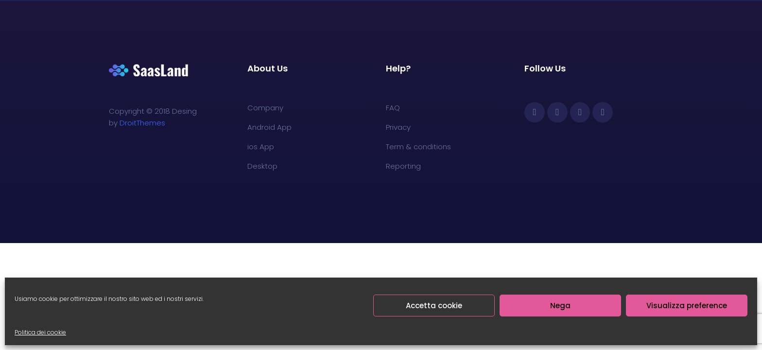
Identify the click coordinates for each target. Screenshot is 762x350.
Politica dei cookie (40, 332)
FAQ (393, 108)
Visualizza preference (686, 305)
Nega (560, 305)
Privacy (398, 127)
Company (265, 108)
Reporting (403, 166)
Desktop (262, 166)
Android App (269, 127)
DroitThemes (142, 123)
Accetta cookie (434, 305)
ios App (260, 146)
